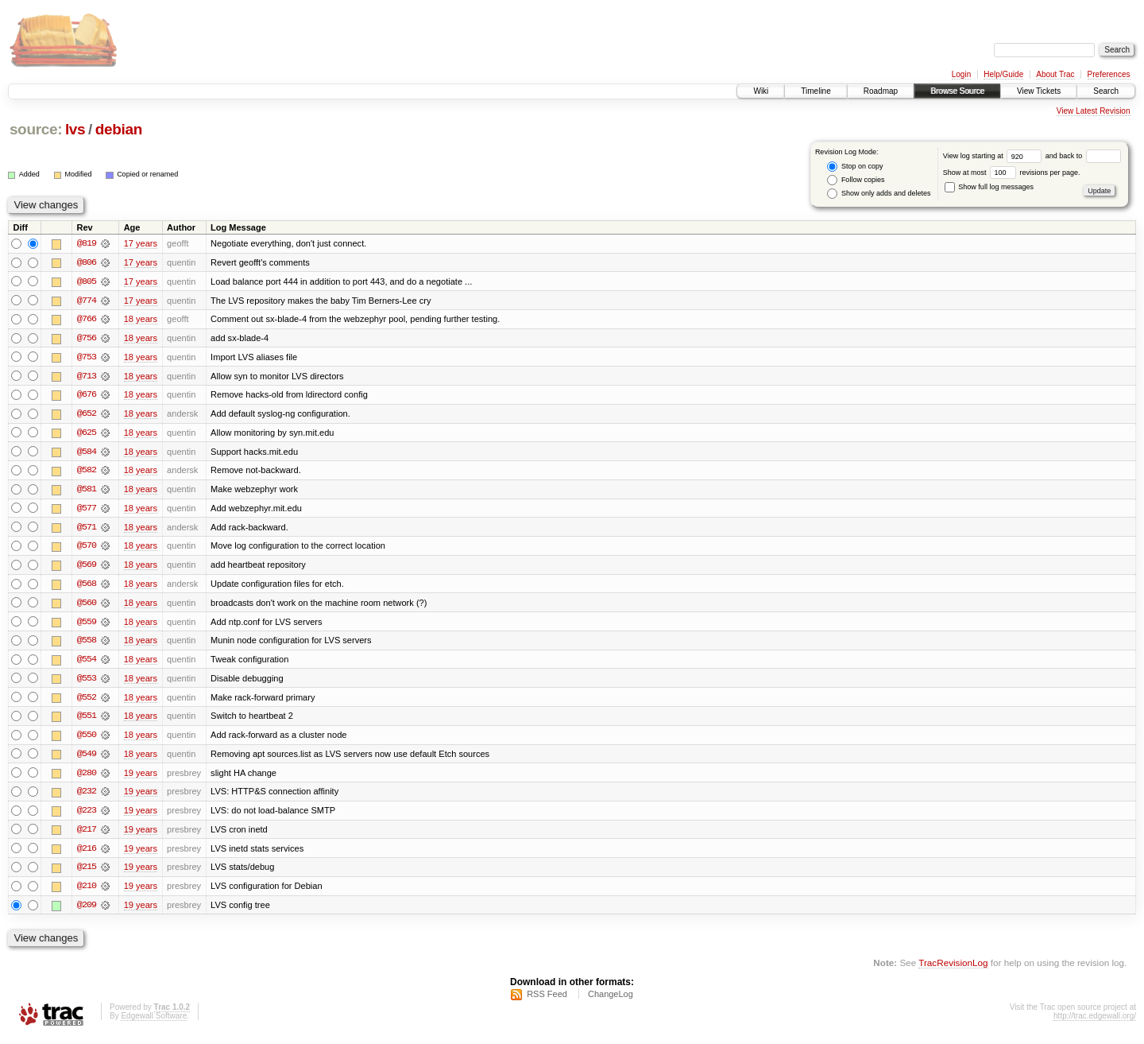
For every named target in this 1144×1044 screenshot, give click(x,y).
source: (36, 129)
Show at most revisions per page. (1011, 173)
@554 (86, 663)
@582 (86, 472)
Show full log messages (989, 187)
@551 (86, 720)
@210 (86, 892)
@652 (86, 415)
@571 (86, 529)
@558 (86, 644)
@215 (86, 873)
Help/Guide (1003, 74)
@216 (86, 854)
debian (118, 129)
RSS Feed (547, 1001)
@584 (86, 453)
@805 (86, 281)
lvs (75, 129)
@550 (86, 739)
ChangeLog (610, 1001)
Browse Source (957, 91)
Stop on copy (855, 166)
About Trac (1055, 74)
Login (961, 74)
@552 (86, 701)
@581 (86, 491)
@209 (86, 911)
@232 (86, 796)
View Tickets (1039, 91)
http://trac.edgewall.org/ (1094, 1023)
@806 (86, 262)
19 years (140, 777)
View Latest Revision (1093, 111)
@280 (86, 777)
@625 (86, 434)
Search (1106, 91)
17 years (140, 243)
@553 (86, 682)
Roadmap (881, 91)
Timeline (815, 91)
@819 (86, 243)
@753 (86, 357)
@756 (86, 338)
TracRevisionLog (952, 969)
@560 (86, 606)
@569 (86, 567)
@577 (86, 510)
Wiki (760, 91)
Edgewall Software (154, 1023)
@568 (86, 586)
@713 (86, 377)
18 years (140, 319)
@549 (86, 758)
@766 (86, 319)
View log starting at (994, 156)
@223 (86, 815)
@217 (86, 835)
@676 (86, 396)
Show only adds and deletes (878, 193)
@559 (86, 625)
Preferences (1109, 74)
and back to (1083, 156)
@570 (86, 548)
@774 (86, 300)
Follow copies (855, 180)
